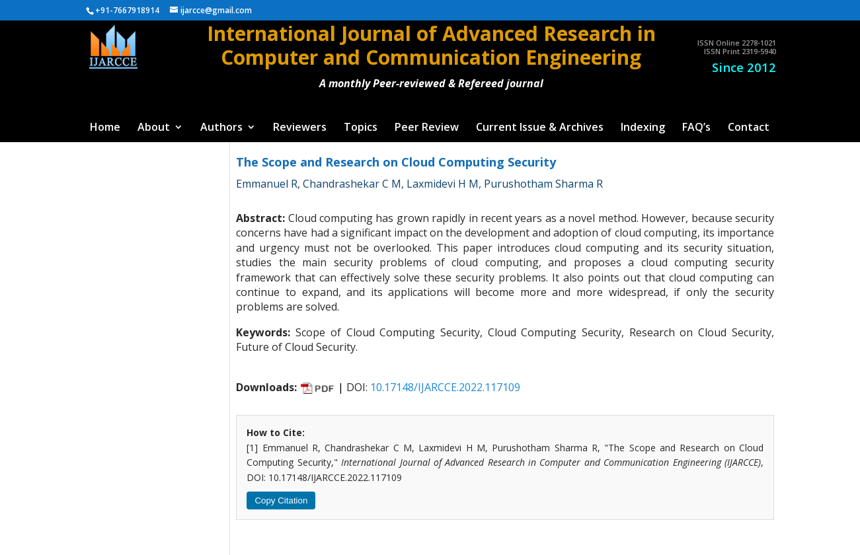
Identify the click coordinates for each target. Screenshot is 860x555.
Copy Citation (280, 500)
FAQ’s (696, 128)
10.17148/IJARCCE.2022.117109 (445, 387)
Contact (748, 128)
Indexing (643, 128)
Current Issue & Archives (540, 128)
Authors (221, 128)
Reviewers (300, 128)
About (153, 128)
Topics (360, 128)
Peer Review (427, 128)
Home (105, 128)
